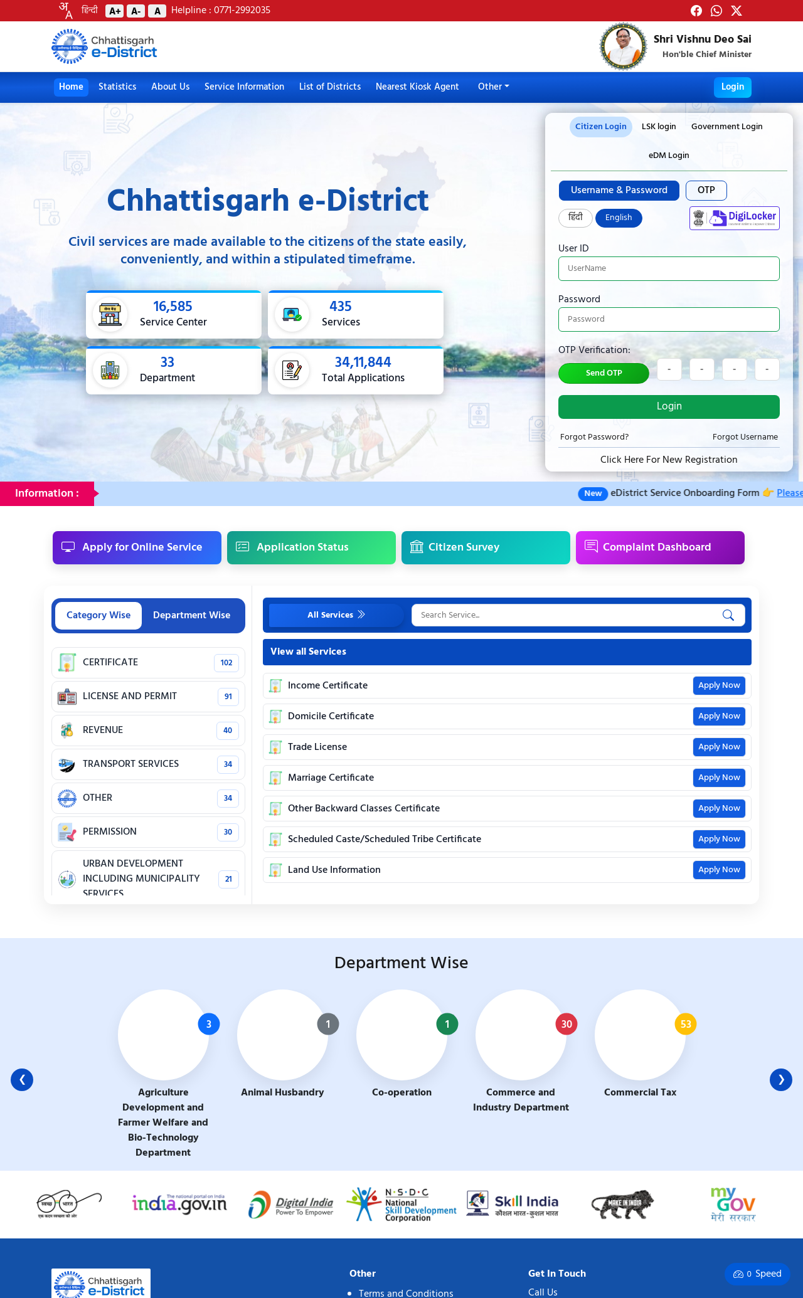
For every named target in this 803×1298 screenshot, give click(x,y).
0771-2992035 (240, 11)
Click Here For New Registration (669, 460)
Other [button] (490, 87)
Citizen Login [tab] (601, 127)
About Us (170, 87)
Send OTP (604, 373)
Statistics (117, 87)
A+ (115, 11)
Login (732, 87)
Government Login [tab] (727, 127)
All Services (336, 615)
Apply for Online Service (132, 547)
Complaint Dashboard (648, 547)
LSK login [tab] (659, 127)
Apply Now (719, 685)
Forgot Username (745, 437)
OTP (706, 190)
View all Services (308, 652)
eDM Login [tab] (669, 156)
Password (579, 299)
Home (71, 87)
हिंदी (575, 218)
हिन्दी (90, 11)
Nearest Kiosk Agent (417, 87)
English (618, 218)
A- (136, 11)
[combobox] (65, 10)
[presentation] (659, 127)
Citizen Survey (454, 547)
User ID (573, 248)
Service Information (244, 87)
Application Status (292, 547)
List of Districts (330, 87)
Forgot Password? (594, 437)
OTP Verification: (594, 350)
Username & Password (619, 190)
